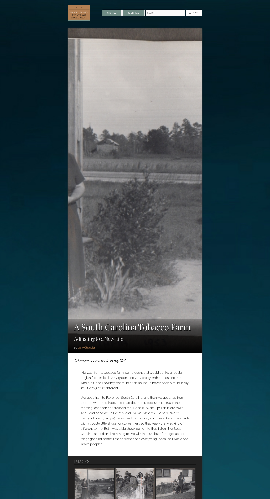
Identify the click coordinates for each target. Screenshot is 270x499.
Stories (111, 13)
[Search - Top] (165, 13)
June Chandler (86, 347)
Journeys (133, 13)
